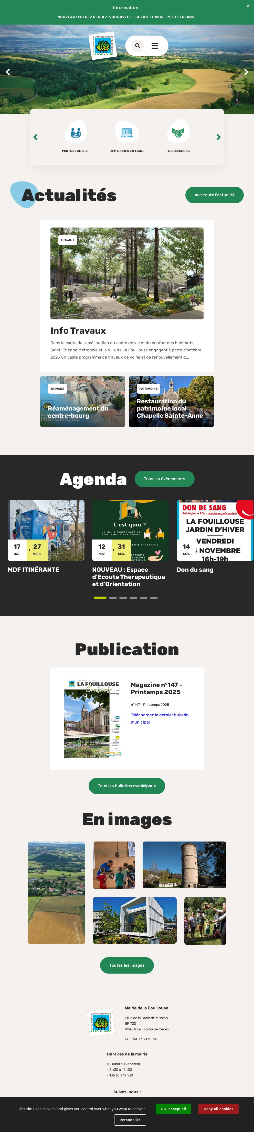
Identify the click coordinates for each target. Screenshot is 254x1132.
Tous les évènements (164, 478)
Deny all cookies (218, 1109)
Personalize (130, 1120)
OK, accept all (173, 1109)
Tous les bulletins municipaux (127, 785)
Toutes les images (127, 965)
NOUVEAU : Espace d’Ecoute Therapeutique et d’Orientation (128, 577)
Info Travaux (78, 330)
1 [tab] (106, 598)
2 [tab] (116, 598)
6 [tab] (157, 598)
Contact (148, 45)
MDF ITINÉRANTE (33, 569)
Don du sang (195, 569)
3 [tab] (126, 598)
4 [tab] (136, 598)
